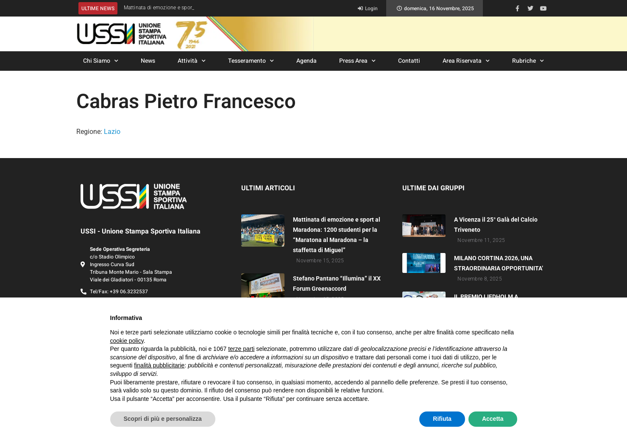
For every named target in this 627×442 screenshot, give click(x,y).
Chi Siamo (100, 61)
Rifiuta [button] (442, 418)
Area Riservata (466, 61)
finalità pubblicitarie (159, 365)
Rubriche (528, 61)
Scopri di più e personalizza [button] (163, 418)
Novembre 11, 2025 (481, 240)
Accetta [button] (493, 418)
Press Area (357, 61)
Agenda (306, 60)
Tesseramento (251, 61)
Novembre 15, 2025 (320, 261)
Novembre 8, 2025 (479, 279)
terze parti (241, 348)
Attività (192, 61)
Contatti (409, 60)
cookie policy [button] (127, 340)
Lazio (112, 132)
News (148, 60)
